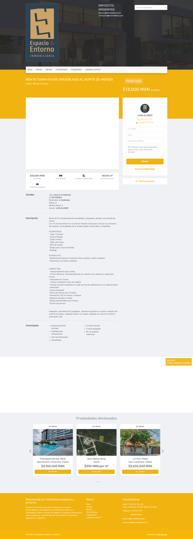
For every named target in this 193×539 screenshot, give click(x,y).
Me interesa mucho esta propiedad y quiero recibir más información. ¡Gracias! (145, 151)
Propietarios (76, 69)
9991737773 (145, 119)
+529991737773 (145, 122)
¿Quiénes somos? (93, 69)
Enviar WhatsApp (145, 169)
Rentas (49, 69)
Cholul (29, 84)
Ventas (39, 69)
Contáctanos (61, 69)
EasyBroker (162, 534)
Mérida (36, 84)
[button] (29, 451)
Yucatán (44, 84)
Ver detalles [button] (53, 472)
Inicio (30, 69)
